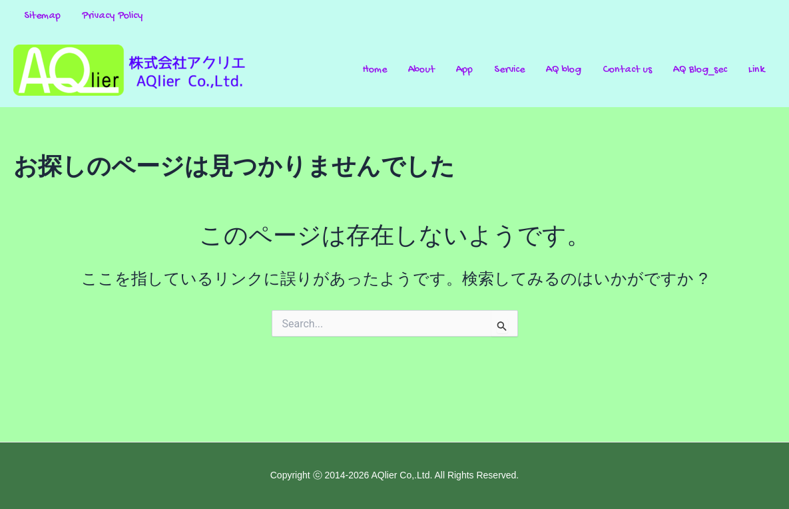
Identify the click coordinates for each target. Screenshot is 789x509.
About (421, 70)
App (464, 70)
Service (509, 70)
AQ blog (563, 70)
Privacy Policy (112, 16)
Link (756, 70)
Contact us (627, 70)
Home (375, 70)
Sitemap (42, 16)
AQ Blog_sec (700, 70)
